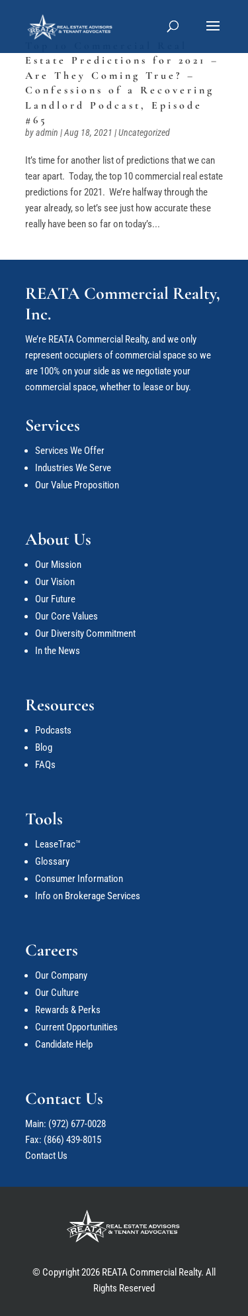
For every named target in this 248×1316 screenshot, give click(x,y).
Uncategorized (144, 132)
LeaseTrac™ (58, 844)
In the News (57, 651)
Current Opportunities (76, 1027)
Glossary (52, 861)
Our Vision (55, 582)
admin (47, 132)
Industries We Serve (73, 468)
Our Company (61, 975)
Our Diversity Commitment (85, 633)
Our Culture (57, 993)
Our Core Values (66, 616)
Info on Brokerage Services (87, 896)
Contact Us (46, 1156)
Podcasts (53, 730)
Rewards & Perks (68, 1010)
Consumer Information (79, 879)
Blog (43, 747)
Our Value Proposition (77, 485)
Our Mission (58, 565)
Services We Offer (69, 451)
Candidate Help (64, 1044)
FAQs (45, 765)
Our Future (55, 599)
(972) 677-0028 (77, 1124)
